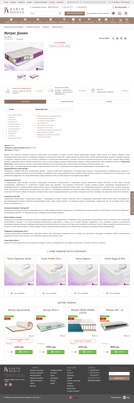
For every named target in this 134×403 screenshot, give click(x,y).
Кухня (52, 375)
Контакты (60, 2)
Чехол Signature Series (19, 258)
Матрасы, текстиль (37, 370)
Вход (116, 2)
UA (112, 2)
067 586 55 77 (94, 375)
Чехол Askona (83, 258)
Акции (52, 383)
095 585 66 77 (94, 370)
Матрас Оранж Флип (19, 310)
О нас (6, 2)
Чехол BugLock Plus (114, 258)
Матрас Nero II (51, 310)
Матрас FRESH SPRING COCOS (83, 311)
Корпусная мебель (36, 378)
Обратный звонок (74, 13)
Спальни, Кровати (36, 373)
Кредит (29, 2)
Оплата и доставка (40, 2)
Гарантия (21, 2)
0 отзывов (19, 39)
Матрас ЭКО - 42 (114, 310)
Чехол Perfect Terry (51, 258)
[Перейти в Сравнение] (119, 13)
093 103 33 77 (94, 373)
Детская (33, 386)
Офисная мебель (36, 381)
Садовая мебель (56, 370)
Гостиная (53, 373)
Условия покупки (73, 391)
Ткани (32, 383)
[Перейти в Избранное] (113, 13)
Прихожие (54, 378)
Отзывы (52, 2)
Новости (13, 2)
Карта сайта (71, 388)
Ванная (53, 381)
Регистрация (125, 2)
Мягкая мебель (35, 375)
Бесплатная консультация (132, 203)
